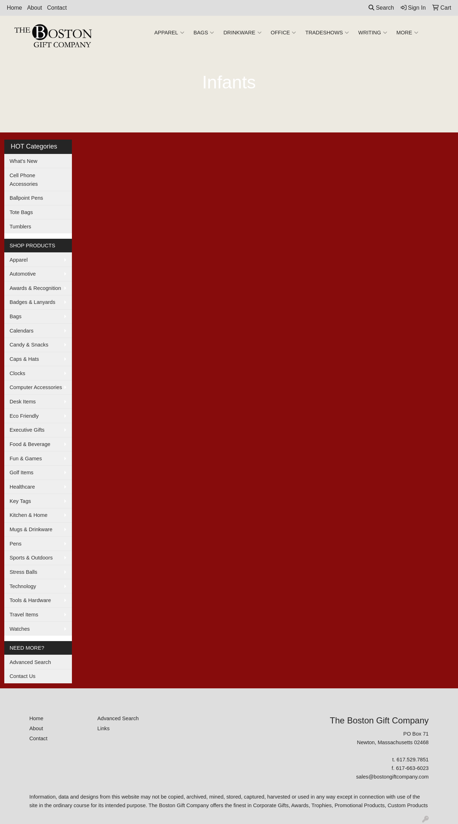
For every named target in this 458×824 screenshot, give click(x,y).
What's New (24, 161)
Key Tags (20, 501)
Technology (23, 586)
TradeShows (327, 32)
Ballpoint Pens (26, 198)
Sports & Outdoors (31, 558)
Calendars (22, 331)
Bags (204, 32)
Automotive (23, 274)
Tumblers (20, 226)
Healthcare (22, 487)
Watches (20, 629)
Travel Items (24, 614)
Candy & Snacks (29, 345)
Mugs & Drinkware (31, 529)
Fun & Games (26, 458)
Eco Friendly (24, 416)
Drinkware (242, 32)
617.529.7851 (412, 759)
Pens (15, 544)
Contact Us (23, 676)
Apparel (169, 32)
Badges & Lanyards (32, 302)
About (34, 8)
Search (381, 8)
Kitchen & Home (29, 515)
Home (14, 8)
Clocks (17, 373)
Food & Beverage (30, 444)
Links (103, 728)
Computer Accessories (36, 387)
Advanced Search (30, 662)
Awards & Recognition (35, 288)
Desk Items (23, 401)
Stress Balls (23, 572)
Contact (57, 8)
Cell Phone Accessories (24, 180)
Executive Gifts (27, 430)
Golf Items (22, 472)
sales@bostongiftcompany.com (392, 777)
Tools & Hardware (30, 600)
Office (283, 32)
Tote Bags (21, 212)
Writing (372, 32)
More (407, 32)
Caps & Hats (24, 359)
